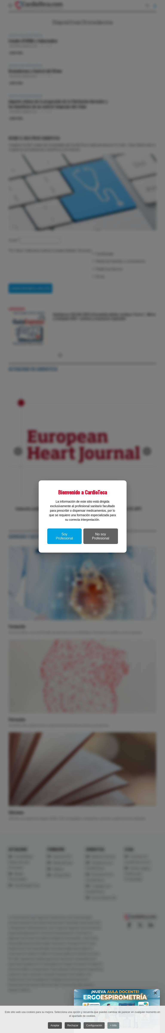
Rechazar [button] (72, 1025)
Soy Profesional (64, 536)
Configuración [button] (94, 1025)
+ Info (113, 1025)
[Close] (155, 993)
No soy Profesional (100, 536)
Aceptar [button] (54, 1025)
